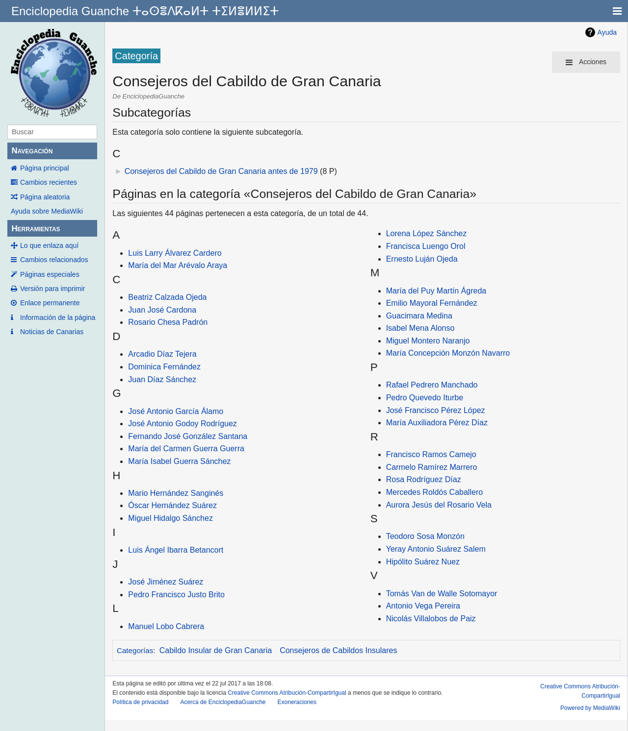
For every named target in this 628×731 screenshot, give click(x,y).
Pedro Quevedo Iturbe (424, 397)
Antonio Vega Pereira (423, 606)
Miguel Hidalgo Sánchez (170, 518)
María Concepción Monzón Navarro (448, 353)
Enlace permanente (49, 303)
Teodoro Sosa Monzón (425, 536)
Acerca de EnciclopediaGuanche (222, 702)
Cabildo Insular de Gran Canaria (215, 650)
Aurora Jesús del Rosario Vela (439, 505)
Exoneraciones (297, 702)
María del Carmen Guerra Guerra (186, 448)
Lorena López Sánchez (426, 233)
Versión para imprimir (52, 288)
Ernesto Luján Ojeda (422, 259)
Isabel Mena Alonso (420, 328)
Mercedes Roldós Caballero (434, 492)
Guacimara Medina (419, 316)
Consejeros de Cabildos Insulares (338, 650)
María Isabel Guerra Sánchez (179, 461)
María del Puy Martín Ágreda (436, 291)
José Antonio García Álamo (175, 411)
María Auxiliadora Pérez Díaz (437, 422)
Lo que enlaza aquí (49, 245)
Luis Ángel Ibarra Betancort (175, 550)
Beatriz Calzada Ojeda (167, 297)
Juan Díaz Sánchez (162, 379)
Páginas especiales (49, 274)
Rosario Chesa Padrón (168, 322)
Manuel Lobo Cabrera (166, 626)
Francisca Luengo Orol (426, 246)
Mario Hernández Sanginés (175, 493)
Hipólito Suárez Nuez (423, 562)
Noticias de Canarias (51, 332)
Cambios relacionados (54, 260)
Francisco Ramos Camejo (431, 454)
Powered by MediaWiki (590, 708)
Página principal (44, 168)
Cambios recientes (48, 182)
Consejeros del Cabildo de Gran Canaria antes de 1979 (221, 171)
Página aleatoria (45, 197)
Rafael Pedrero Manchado (432, 385)
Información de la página (57, 317)
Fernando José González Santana (187, 436)
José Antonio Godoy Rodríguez (182, 423)
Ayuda (607, 32)
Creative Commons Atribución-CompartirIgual (287, 692)
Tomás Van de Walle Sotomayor (441, 593)
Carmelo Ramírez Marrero (431, 467)
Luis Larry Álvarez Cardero (174, 253)
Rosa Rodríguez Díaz (423, 479)
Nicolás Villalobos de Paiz (431, 618)
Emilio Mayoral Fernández (431, 303)
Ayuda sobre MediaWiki (47, 211)
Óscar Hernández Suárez (172, 505)
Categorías (135, 650)
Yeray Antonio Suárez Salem (436, 549)
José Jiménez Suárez (165, 582)
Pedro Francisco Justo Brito (176, 594)
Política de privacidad (140, 702)
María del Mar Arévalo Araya (177, 265)
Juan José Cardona (162, 310)
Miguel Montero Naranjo (428, 341)
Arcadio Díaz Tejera (162, 354)
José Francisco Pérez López (435, 410)
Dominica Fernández (164, 367)
